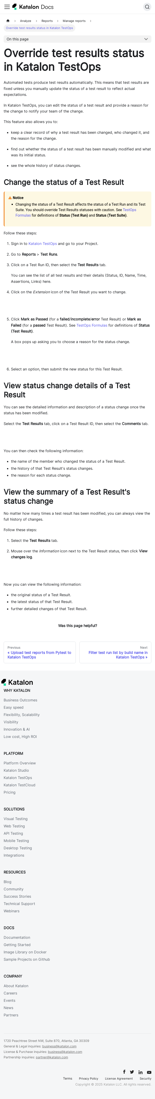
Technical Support (19, 903)
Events (9, 1000)
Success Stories (17, 896)
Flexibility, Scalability (22, 714)
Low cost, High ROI (20, 736)
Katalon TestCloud (19, 785)
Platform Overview (20, 763)
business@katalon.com (59, 1046)
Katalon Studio (16, 770)
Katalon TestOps (43, 243)
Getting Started (17, 944)
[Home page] (8, 20)
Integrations (14, 855)
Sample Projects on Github (27, 959)
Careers (10, 993)
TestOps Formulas (91, 325)
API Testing (13, 833)
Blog (7, 881)
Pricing (10, 792)
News (8, 1007)
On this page (18, 39)
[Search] (147, 7)
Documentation (17, 937)
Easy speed (14, 707)
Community (14, 889)
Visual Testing (16, 818)
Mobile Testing (16, 840)
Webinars (11, 911)
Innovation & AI (17, 729)
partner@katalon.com (52, 1057)
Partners (11, 1015)
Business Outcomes (20, 700)
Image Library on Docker (25, 952)
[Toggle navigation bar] (7, 6)
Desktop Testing (18, 848)
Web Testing (14, 826)
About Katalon (16, 986)
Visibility (11, 722)
